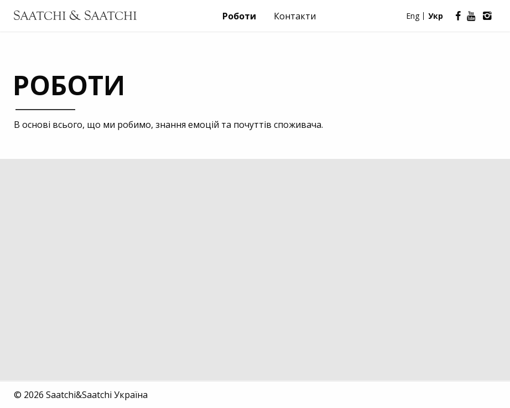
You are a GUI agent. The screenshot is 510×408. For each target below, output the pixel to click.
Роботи (239, 16)
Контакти (295, 16)
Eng (412, 16)
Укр (435, 16)
